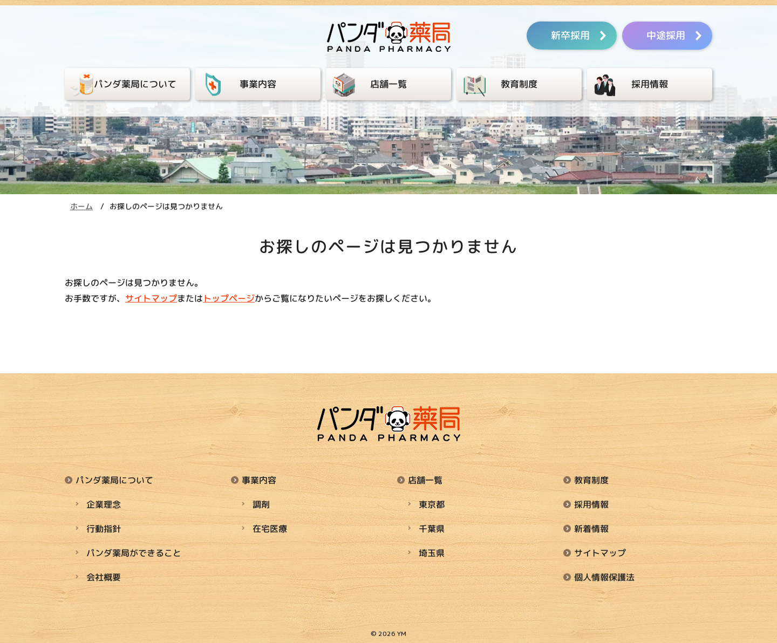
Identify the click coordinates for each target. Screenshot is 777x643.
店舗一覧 (425, 479)
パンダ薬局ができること (133, 551)
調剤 (261, 503)
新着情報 (591, 527)
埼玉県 (432, 551)
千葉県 (432, 527)
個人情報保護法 (604, 574)
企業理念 (103, 503)
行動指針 (103, 527)
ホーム (81, 206)
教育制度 (591, 479)
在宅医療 (270, 527)
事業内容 (259, 479)
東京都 (432, 503)
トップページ (229, 298)
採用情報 (591, 503)
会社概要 (103, 574)
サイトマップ (151, 298)
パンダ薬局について (114, 479)
